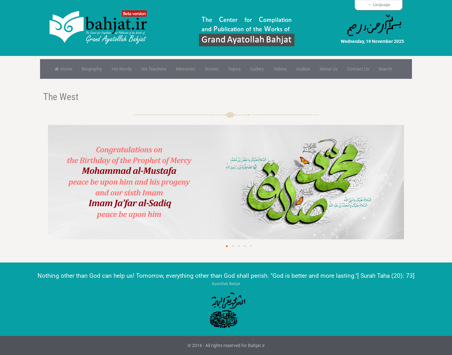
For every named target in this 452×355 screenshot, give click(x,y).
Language (379, 5)
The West (61, 96)
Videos (280, 69)
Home (63, 69)
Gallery (257, 69)
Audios (303, 69)
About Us (328, 69)
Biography (92, 69)
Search (385, 69)
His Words (122, 69)
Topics (234, 69)
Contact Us (358, 69)
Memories (185, 69)
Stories (211, 69)
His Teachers (153, 69)
